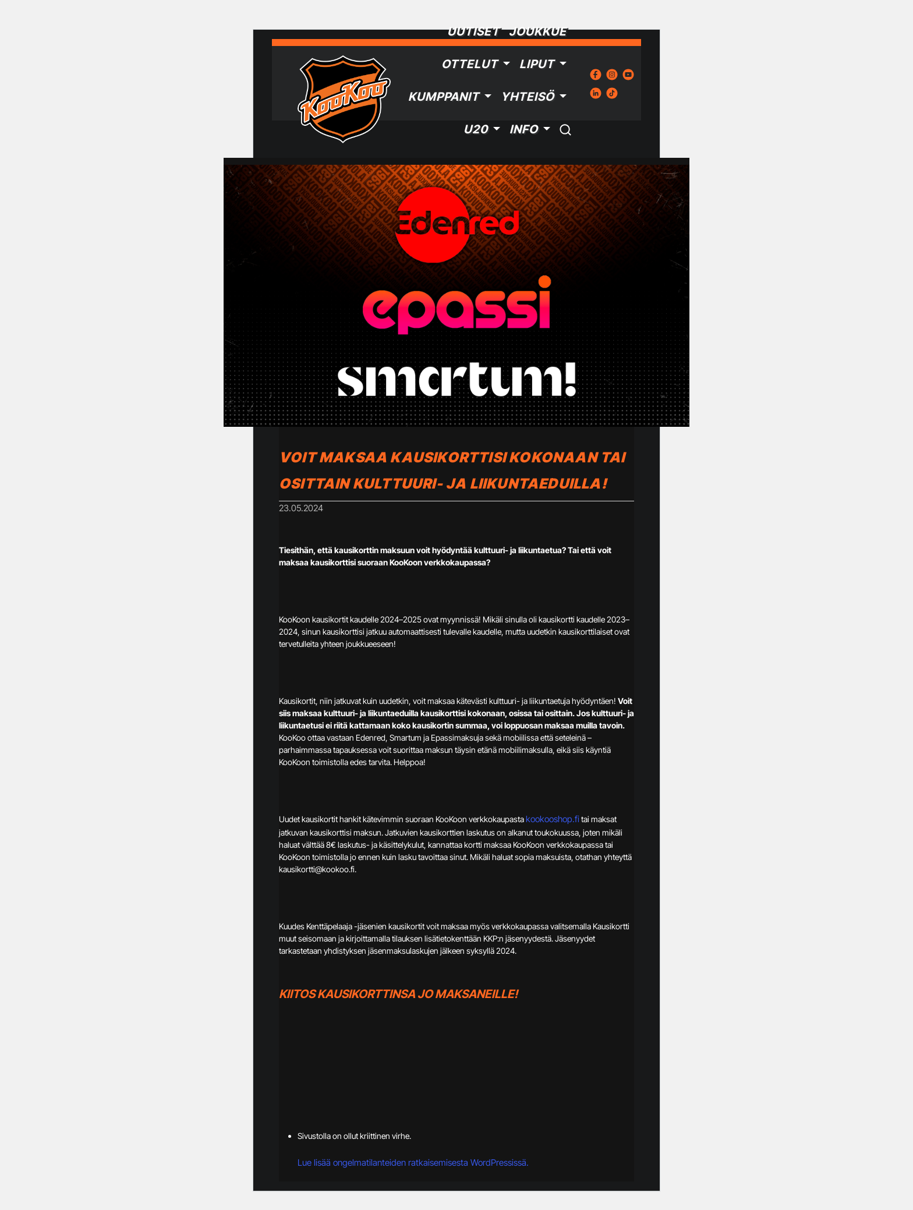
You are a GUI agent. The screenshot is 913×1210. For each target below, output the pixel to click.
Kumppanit (443, 97)
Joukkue (538, 31)
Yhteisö (527, 97)
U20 (475, 129)
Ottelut (469, 64)
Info (523, 129)
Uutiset (473, 31)
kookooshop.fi (552, 819)
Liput (536, 64)
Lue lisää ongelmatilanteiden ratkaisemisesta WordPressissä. (413, 1162)
